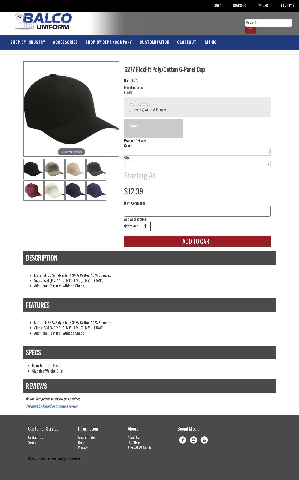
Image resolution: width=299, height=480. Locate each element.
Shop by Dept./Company (109, 42)
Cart (263, 5)
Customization (154, 42)
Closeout (186, 42)
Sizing (211, 42)
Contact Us (35, 437)
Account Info (86, 437)
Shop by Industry (27, 42)
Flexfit (128, 92)
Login (218, 5)
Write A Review (155, 109)
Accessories (65, 42)
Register (239, 5)
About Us (134, 437)
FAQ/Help (134, 442)
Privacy (83, 447)
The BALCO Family (139, 447)
